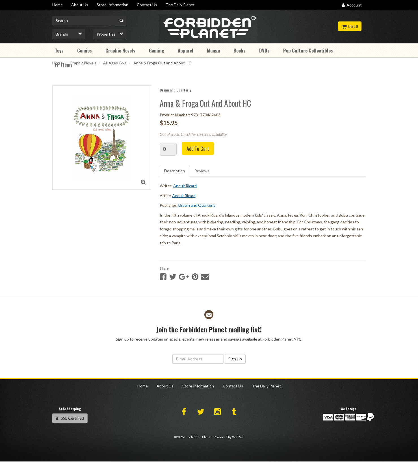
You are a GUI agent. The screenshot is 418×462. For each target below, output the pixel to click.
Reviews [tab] (201, 170)
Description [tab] (174, 170)
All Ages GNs (115, 62)
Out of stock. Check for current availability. (194, 134)
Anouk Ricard (185, 185)
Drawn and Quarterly (175, 90)
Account (352, 5)
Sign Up (235, 358)
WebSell (238, 437)
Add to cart (198, 148)
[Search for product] (89, 20)
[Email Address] (198, 359)
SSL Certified (70, 418)
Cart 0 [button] (350, 26)
